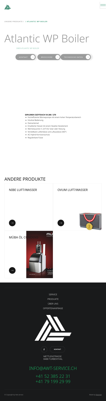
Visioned (99, 395)
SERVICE (53, 294)
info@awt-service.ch (53, 368)
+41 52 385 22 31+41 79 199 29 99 (53, 379)
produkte (53, 299)
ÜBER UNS (53, 303)
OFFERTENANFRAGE (53, 308)
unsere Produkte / (14, 21)
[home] (7, 8)
